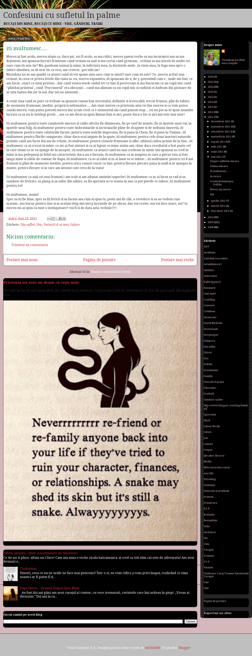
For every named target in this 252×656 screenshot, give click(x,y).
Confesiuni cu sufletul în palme (61, 15)
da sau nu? (210, 317)
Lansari (208, 443)
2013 (211, 106)
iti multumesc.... (219, 171)
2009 (211, 222)
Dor (39, 224)
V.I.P (207, 561)
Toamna (209, 555)
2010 (211, 217)
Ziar (206, 588)
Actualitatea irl (212, 264)
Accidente (209, 252)
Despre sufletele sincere (224, 161)
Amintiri (209, 270)
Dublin (208, 364)
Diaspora (209, 340)
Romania (209, 514)
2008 (211, 227)
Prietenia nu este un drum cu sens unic (41, 282)
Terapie (209, 549)
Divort (208, 352)
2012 (211, 112)
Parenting (210, 479)
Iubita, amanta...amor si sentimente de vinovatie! (40, 553)
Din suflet (27, 224)
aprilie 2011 (218, 200)
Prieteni (208, 496)
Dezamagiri (211, 334)
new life (208, 473)
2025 (211, 81)
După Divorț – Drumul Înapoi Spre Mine (49, 588)
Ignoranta (210, 414)
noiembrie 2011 (221, 126)
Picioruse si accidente (216, 490)
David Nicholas (213, 323)
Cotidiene (209, 311)
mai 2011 (216, 156)
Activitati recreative (216, 258)
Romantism (210, 520)
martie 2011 (218, 205)
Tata (206, 543)
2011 (211, 117)
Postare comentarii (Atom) (111, 272)
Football (209, 393)
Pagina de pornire (99, 260)
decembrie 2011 (221, 121)
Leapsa (208, 449)
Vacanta (208, 567)
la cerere (215, 176)
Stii (212, 194)
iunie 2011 (217, 151)
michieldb (152, 648)
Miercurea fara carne (217, 467)
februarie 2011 (220, 210)
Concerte (209, 305)
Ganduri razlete (213, 399)
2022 (211, 96)
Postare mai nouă (22, 260)
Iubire (75, 224)
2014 (211, 101)
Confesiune (28, 568)
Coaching (209, 299)
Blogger (184, 648)
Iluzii (207, 420)
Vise (206, 582)
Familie (208, 376)
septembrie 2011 (221, 136)
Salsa (207, 526)
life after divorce (214, 455)
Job (206, 437)
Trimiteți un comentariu (29, 245)
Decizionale (211, 329)
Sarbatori (210, 532)
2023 (211, 91)
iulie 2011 (217, 146)
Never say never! (220, 189)
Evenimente (211, 370)
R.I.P (207, 508)
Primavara (210, 502)
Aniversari (210, 275)
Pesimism (209, 485)
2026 (211, 76)
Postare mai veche (177, 260)
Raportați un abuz (218, 613)
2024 (211, 86)
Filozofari (210, 387)
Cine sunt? (210, 293)
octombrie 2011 (221, 131)
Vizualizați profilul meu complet (233, 61)
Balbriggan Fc (212, 281)
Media (207, 461)
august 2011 (218, 141)
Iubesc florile (212, 426)
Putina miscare (219, 166)
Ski (206, 537)
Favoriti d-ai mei (56, 224)
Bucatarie (209, 287)
